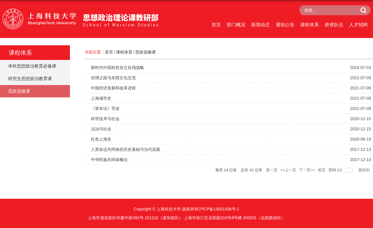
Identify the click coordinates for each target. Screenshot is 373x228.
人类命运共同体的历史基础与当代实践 (125, 149)
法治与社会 (101, 129)
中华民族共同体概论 (109, 159)
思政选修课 (145, 52)
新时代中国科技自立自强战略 (117, 67)
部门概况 (236, 24)
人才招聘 (358, 24)
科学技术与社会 (105, 118)
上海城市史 (101, 98)
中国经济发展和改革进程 (113, 88)
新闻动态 (260, 24)
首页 (216, 24)
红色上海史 (101, 139)
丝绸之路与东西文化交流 (113, 77)
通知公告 (285, 24)
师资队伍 (334, 24)
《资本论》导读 (105, 108)
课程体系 (309, 24)
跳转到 (364, 170)
